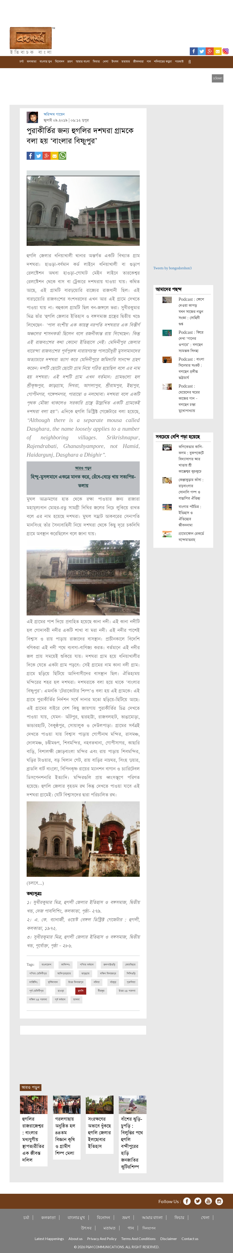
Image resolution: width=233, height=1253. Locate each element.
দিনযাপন (149, 1227)
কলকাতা (31, 61)
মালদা (76, 999)
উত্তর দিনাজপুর (75, 982)
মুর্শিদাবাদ (53, 982)
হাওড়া (61, 990)
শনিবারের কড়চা (163, 61)
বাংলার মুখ (46, 61)
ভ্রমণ (70, 61)
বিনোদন (59, 61)
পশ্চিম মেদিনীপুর (38, 973)
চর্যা (22, 61)
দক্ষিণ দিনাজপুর (108, 973)
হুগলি (81, 990)
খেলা (105, 61)
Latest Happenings (49, 1238)
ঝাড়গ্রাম (85, 973)
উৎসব (114, 61)
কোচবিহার (130, 964)
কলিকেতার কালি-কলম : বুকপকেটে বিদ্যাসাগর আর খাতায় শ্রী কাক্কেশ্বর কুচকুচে (191, 459)
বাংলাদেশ (46, 964)
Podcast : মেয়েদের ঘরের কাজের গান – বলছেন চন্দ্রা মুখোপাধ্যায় (189, 399)
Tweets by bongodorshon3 (172, 268)
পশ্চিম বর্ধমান (87, 964)
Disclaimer (168, 1238)
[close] (217, 78)
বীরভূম (101, 990)
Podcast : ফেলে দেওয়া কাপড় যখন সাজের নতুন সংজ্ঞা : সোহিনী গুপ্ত (191, 312)
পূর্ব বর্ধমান (60, 999)
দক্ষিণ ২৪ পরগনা (38, 999)
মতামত (126, 61)
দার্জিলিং (33, 982)
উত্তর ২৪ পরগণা (127, 990)
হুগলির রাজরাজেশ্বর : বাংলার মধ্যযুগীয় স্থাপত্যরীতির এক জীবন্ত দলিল (33, 1139)
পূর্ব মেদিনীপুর (36, 990)
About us (75, 1238)
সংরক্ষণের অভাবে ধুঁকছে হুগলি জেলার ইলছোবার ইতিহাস (99, 1132)
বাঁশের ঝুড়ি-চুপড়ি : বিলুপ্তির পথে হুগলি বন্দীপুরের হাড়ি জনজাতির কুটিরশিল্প (132, 1142)
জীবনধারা (138, 61)
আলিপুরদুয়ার (64, 973)
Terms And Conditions (138, 1238)
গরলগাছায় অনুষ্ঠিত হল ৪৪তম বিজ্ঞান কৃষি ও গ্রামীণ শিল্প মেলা (65, 1135)
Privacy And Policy (101, 1238)
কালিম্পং (65, 964)
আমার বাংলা (83, 61)
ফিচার (96, 61)
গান (149, 61)
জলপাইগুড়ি (109, 964)
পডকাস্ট (179, 61)
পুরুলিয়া (131, 982)
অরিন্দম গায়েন (54, 114)
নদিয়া (97, 982)
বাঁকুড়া (113, 982)
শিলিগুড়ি (131, 973)
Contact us (190, 1238)
